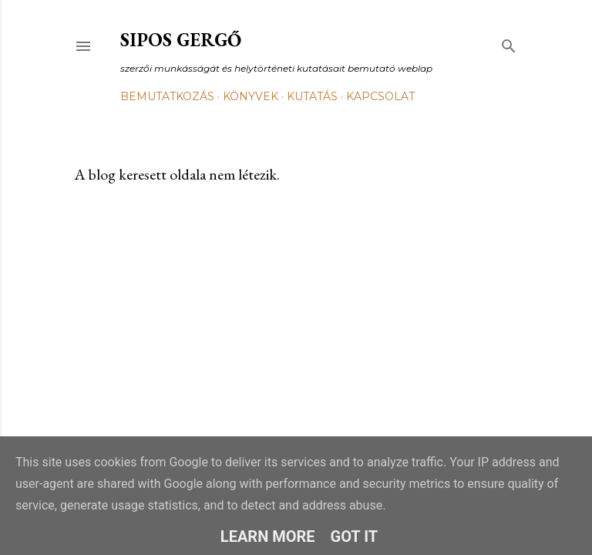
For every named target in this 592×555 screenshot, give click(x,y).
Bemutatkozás (167, 96)
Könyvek (250, 96)
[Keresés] (509, 43)
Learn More (267, 536)
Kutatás (312, 96)
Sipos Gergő (180, 40)
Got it (354, 536)
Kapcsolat (380, 96)
